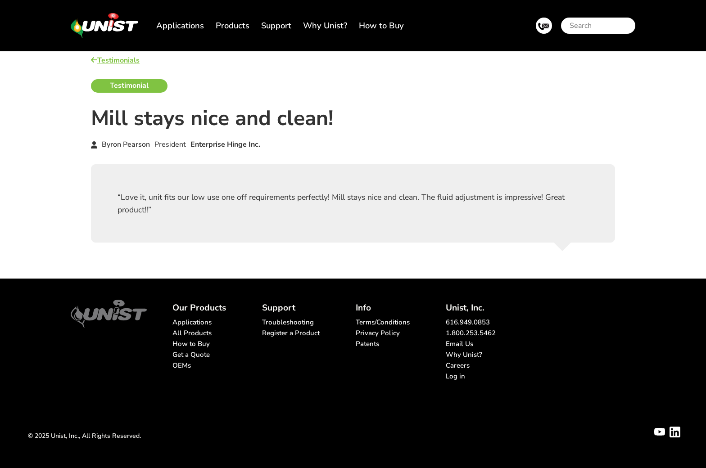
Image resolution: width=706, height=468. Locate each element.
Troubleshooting (288, 322)
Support (276, 25)
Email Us (459, 343)
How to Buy (381, 25)
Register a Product (291, 333)
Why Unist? (325, 25)
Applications (180, 25)
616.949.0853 (468, 322)
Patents (367, 343)
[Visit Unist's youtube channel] (659, 432)
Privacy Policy (378, 333)
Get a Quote (191, 354)
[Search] (599, 25)
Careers (458, 365)
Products (232, 25)
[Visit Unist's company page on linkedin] (675, 432)
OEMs (181, 365)
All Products (192, 333)
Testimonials (115, 60)
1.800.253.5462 (471, 333)
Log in (455, 376)
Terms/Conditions (383, 322)
